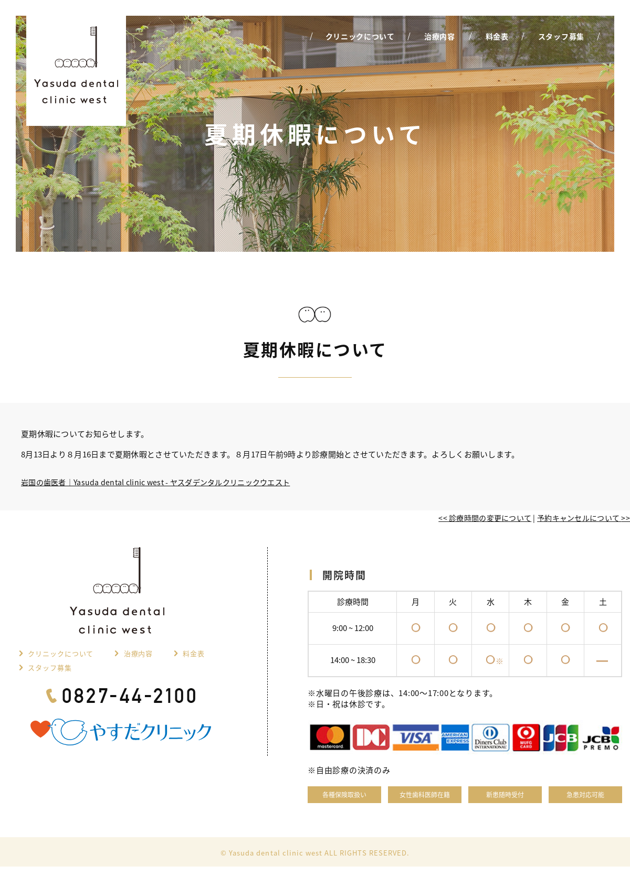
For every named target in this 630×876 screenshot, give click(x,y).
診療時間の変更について (484, 517)
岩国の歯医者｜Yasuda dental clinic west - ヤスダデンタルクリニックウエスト (155, 482)
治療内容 (138, 653)
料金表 (194, 653)
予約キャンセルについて (583, 517)
